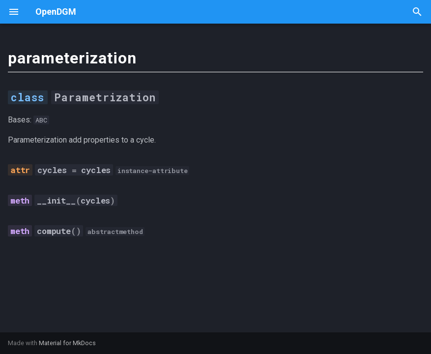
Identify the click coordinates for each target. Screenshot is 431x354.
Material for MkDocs (67, 343)
